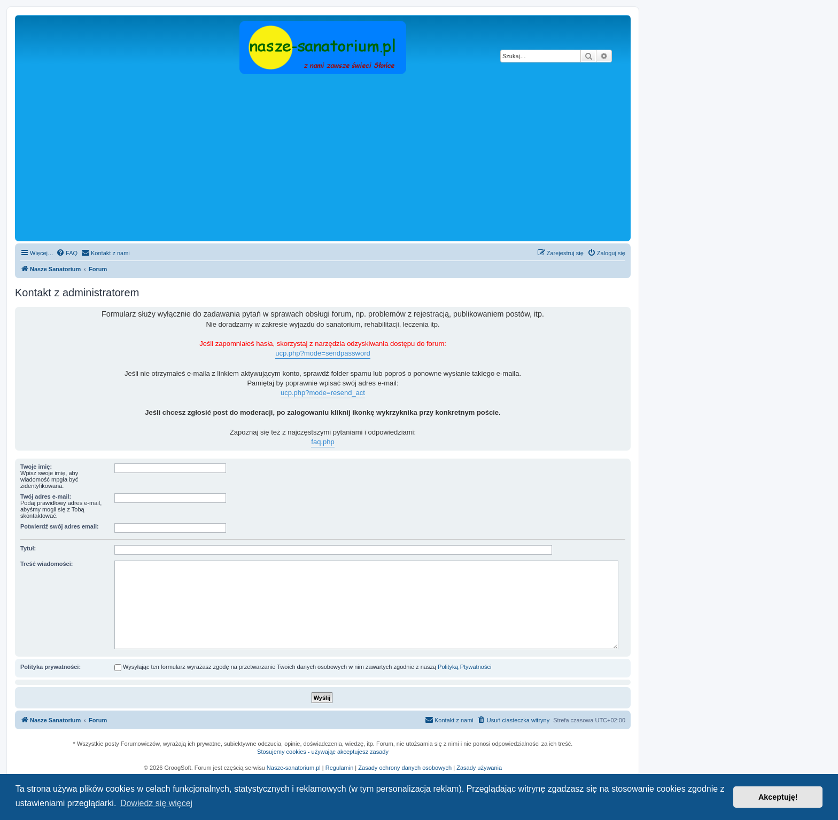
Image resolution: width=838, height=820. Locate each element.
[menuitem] (66, 253)
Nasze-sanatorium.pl (294, 767)
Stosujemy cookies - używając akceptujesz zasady (323, 751)
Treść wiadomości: (46, 564)
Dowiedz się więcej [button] (156, 803)
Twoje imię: (36, 466)
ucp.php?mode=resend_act (323, 393)
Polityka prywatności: (50, 667)
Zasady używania (479, 767)
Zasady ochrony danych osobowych (405, 767)
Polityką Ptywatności (464, 667)
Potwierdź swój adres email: (59, 526)
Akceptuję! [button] (778, 797)
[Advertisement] (338, 158)
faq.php (322, 442)
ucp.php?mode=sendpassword (322, 353)
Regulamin (339, 767)
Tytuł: (28, 548)
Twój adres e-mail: (45, 496)
